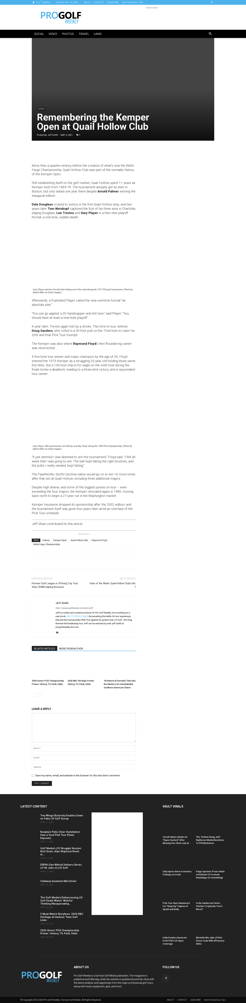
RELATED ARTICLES (44, 648)
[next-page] (39, 694)
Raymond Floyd (99, 540)
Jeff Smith (53, 135)
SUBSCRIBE (113, 2)
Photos (68, 34)
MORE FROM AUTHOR (71, 648)
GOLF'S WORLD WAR (76, 616)
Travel (84, 34)
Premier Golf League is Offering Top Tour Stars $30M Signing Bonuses (55, 585)
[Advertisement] (169, 205)
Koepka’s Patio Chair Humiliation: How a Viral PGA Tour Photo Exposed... (60, 835)
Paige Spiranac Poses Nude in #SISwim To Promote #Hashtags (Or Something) (210, 874)
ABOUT (87, 2)
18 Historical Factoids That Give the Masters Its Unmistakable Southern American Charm (120, 684)
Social (39, 34)
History (41, 109)
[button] (210, 34)
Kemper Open (60, 540)
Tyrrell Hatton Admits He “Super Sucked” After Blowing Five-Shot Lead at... (177, 840)
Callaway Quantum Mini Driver (58, 881)
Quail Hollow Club (79, 540)
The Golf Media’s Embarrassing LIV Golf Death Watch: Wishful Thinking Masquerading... (61, 900)
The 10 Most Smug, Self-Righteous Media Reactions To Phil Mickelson (210, 840)
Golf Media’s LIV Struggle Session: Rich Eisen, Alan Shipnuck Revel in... (61, 851)
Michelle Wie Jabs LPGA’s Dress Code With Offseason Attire (210, 940)
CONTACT (99, 2)
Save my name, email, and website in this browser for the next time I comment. (77, 775)
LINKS (98, 34)
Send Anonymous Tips (132, 2)
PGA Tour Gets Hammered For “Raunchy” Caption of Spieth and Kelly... (176, 906)
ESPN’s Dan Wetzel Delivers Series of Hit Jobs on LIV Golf (61, 866)
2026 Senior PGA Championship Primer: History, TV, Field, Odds (59, 932)
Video (53, 34)
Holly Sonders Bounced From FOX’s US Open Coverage (175, 940)
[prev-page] (34, 694)
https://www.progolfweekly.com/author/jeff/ (74, 608)
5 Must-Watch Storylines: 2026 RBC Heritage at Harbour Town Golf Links (61, 917)
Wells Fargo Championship (46, 544)
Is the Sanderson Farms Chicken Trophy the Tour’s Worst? (209, 906)
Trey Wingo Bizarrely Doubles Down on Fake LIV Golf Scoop (61, 817)
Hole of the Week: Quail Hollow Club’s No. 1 (113, 585)
